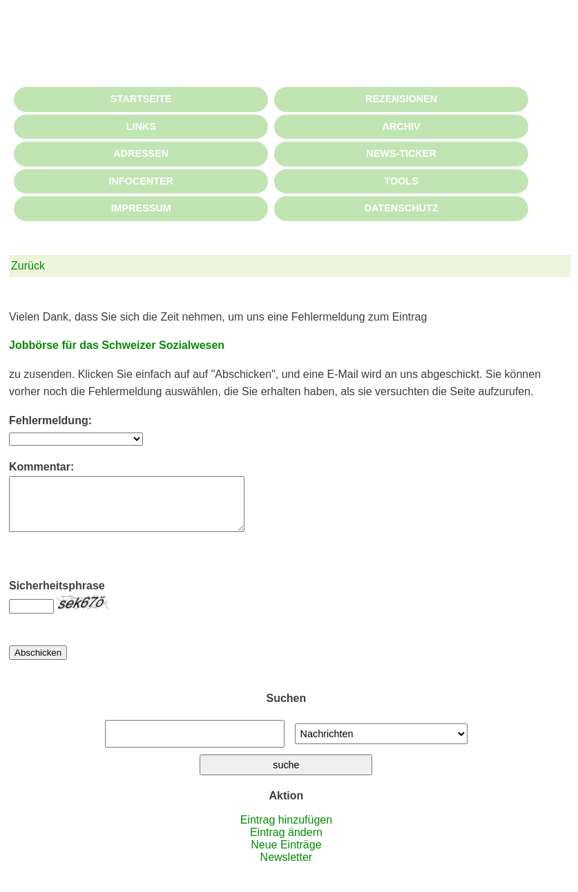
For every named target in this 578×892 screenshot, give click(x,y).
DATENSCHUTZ (402, 207)
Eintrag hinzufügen (286, 830)
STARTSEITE (140, 98)
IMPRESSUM (141, 207)
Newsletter (286, 867)
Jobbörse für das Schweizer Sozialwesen (116, 345)
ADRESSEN (140, 153)
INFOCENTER (140, 181)
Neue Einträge (286, 855)
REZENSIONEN (401, 98)
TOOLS (401, 181)
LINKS (141, 126)
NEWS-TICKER (401, 153)
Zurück (28, 266)
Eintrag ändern (286, 842)
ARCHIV (402, 126)
